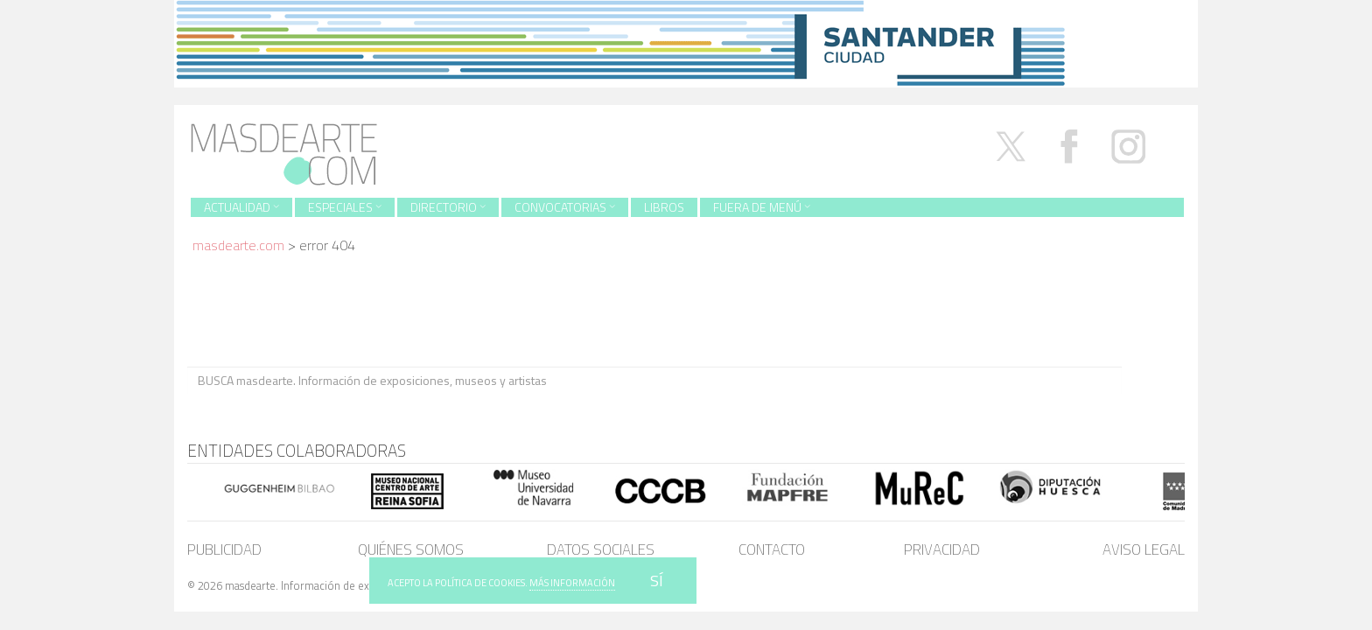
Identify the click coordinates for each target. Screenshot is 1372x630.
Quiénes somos (411, 549)
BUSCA (1152, 379)
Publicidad (224, 549)
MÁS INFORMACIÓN (572, 583)
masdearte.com (238, 245)
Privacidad (942, 549)
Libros (664, 207)
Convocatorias (564, 207)
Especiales (345, 207)
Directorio (448, 207)
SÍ (656, 580)
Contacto (771, 549)
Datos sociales (600, 549)
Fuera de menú (761, 207)
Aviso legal (1143, 549)
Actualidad (241, 207)
